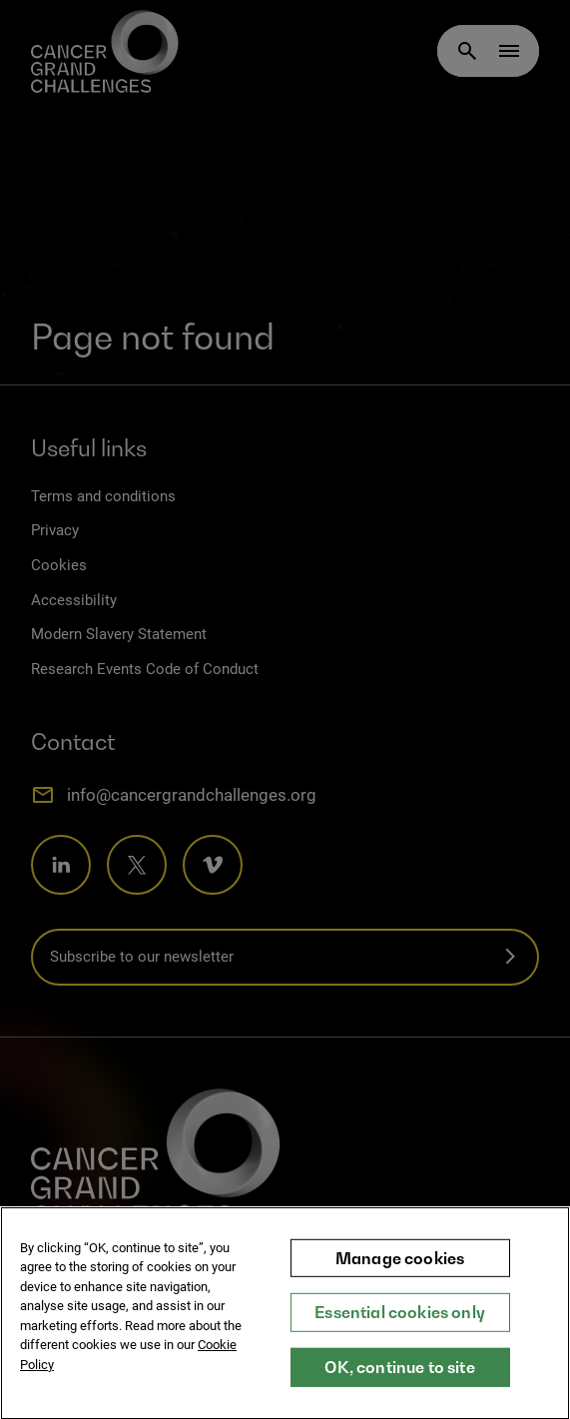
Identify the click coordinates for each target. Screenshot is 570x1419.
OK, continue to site (399, 1383)
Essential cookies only (399, 1329)
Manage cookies (399, 1274)
